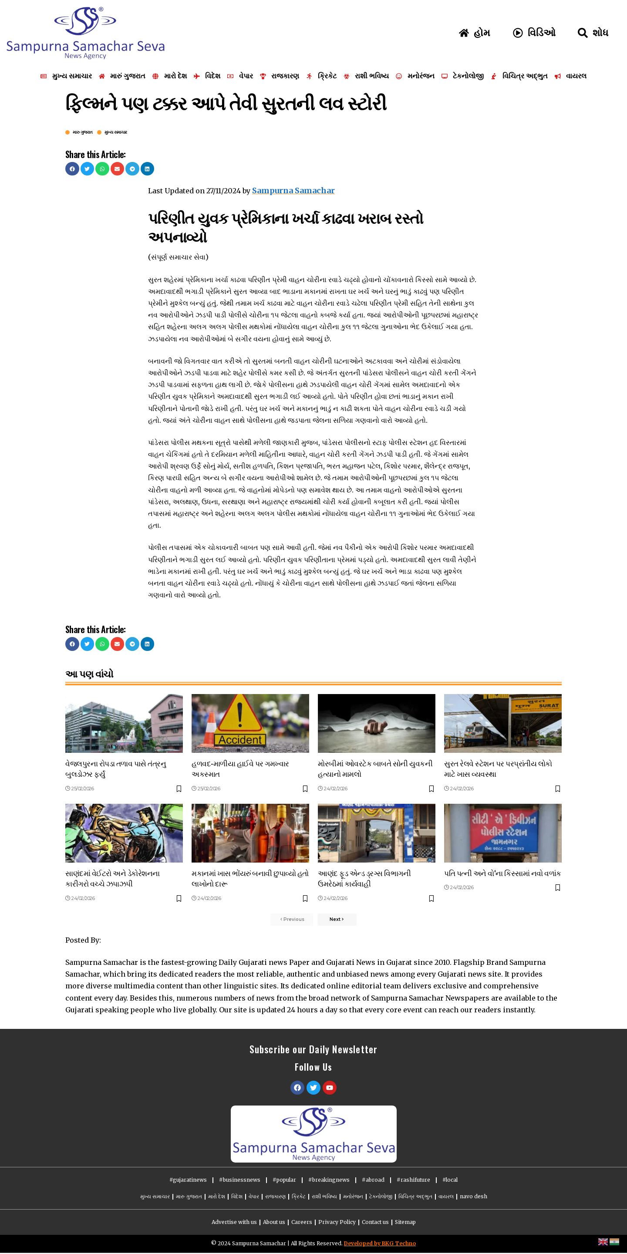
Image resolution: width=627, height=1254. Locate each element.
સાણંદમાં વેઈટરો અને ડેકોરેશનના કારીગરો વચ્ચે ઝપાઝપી (112, 876)
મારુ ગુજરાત (83, 132)
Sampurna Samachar (291, 189)
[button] (72, 169)
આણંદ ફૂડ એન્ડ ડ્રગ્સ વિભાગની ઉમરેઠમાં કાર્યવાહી (364, 876)
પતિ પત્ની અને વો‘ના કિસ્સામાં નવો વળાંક (502, 871)
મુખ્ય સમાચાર (115, 132)
